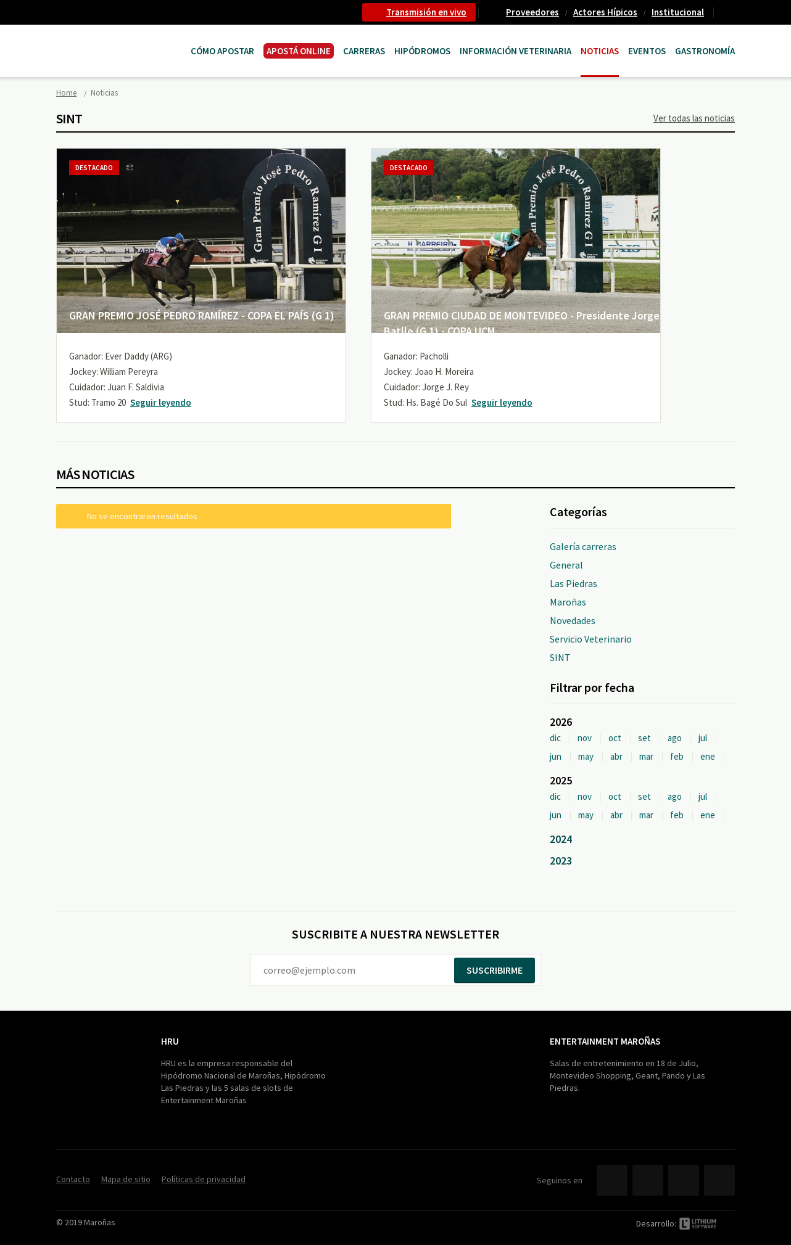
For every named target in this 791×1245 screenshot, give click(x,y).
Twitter (647, 1180)
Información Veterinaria (515, 51)
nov (585, 738)
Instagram (719, 1180)
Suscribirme (494, 970)
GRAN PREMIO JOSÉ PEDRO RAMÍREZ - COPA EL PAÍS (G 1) (201, 315)
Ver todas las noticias (694, 118)
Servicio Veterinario (591, 639)
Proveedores (532, 12)
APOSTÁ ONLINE (299, 51)
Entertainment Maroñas (605, 1041)
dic (555, 738)
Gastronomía (705, 51)
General (566, 565)
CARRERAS (364, 51)
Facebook (612, 1180)
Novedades (572, 620)
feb (677, 756)
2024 (561, 839)
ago (675, 738)
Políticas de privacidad (204, 1179)
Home (66, 92)
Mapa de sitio (126, 1179)
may (586, 756)
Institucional (678, 12)
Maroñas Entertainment (119, 38)
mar (646, 756)
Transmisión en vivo (426, 12)
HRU (170, 1041)
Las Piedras (573, 583)
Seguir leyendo (160, 402)
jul (702, 738)
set (644, 738)
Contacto (729, 12)
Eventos (647, 51)
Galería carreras (583, 546)
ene (707, 756)
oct (614, 738)
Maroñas (568, 602)
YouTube (683, 1180)
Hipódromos (422, 51)
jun (555, 756)
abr (616, 756)
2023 (561, 860)
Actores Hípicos (605, 12)
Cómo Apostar (222, 51)
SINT (560, 657)
